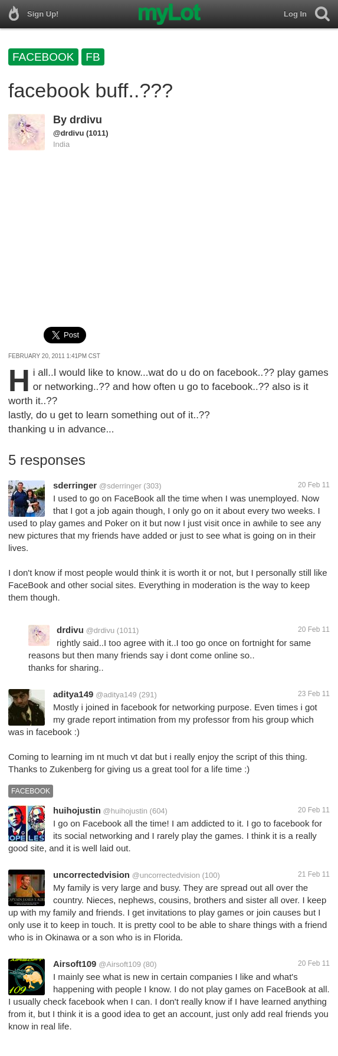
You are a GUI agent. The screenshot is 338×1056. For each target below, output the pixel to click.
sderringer (75, 485)
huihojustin (77, 810)
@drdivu (68, 133)
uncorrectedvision (91, 875)
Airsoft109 (74, 964)
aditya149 (73, 694)
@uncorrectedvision (166, 875)
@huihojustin (125, 810)
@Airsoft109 (120, 964)
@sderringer (120, 485)
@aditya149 (116, 694)
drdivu (86, 120)
